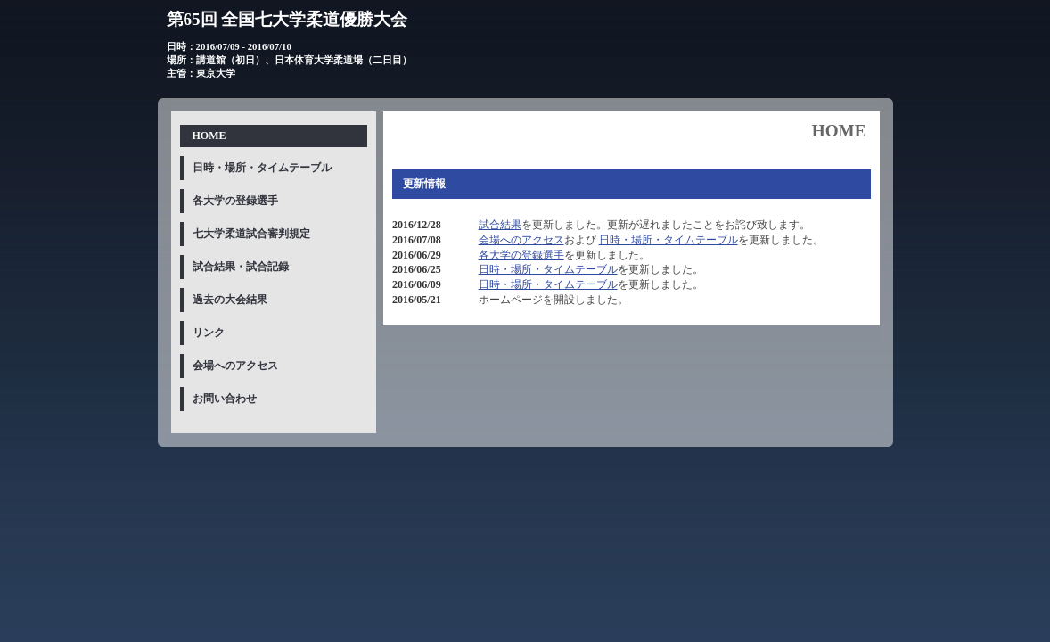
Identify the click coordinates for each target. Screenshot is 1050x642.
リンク (209, 332)
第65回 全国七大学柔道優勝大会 (287, 19)
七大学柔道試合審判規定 (251, 233)
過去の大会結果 (230, 299)
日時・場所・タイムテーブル (668, 240)
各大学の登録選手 (521, 255)
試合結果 (500, 224)
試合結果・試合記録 (241, 266)
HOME (209, 135)
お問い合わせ (225, 398)
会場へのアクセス (521, 240)
